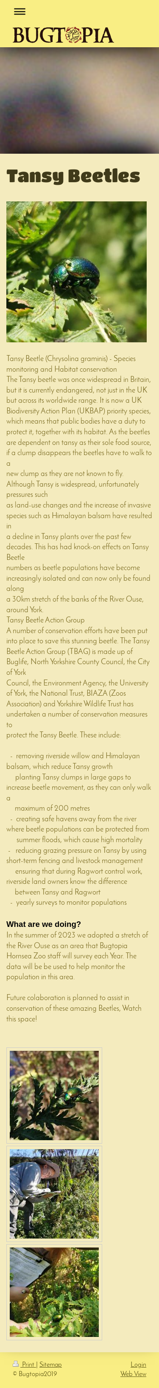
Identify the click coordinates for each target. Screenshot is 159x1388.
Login (138, 1365)
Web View (133, 1374)
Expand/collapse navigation (79, 11)
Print (24, 1365)
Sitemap (50, 1365)
